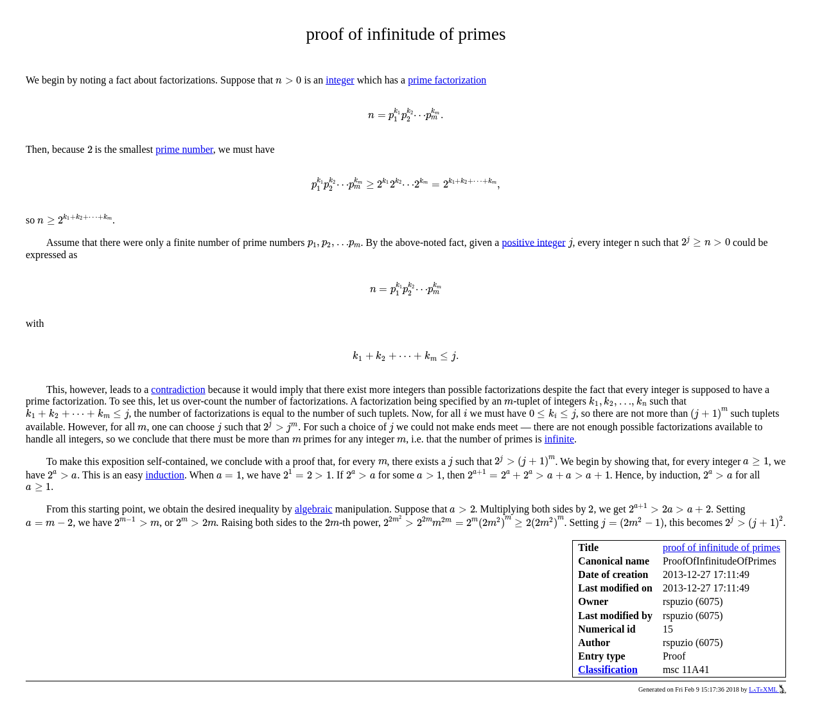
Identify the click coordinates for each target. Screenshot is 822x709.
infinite (559, 438)
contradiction (178, 389)
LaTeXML (767, 689)
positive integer (533, 241)
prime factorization (447, 79)
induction (165, 474)
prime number (184, 149)
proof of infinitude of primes (721, 547)
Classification (607, 669)
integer (340, 79)
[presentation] (288, 80)
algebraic (314, 508)
